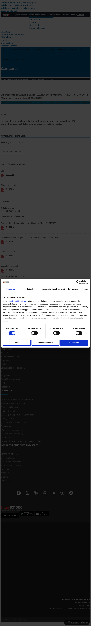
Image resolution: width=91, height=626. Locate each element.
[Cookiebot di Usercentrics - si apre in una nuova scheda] (78, 282)
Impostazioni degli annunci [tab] (53, 289)
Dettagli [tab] (30, 289)
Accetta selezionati (45, 343)
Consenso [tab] (10, 289)
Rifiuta (16, 343)
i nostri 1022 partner (17, 301)
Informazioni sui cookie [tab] (78, 289)
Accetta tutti (74, 343)
